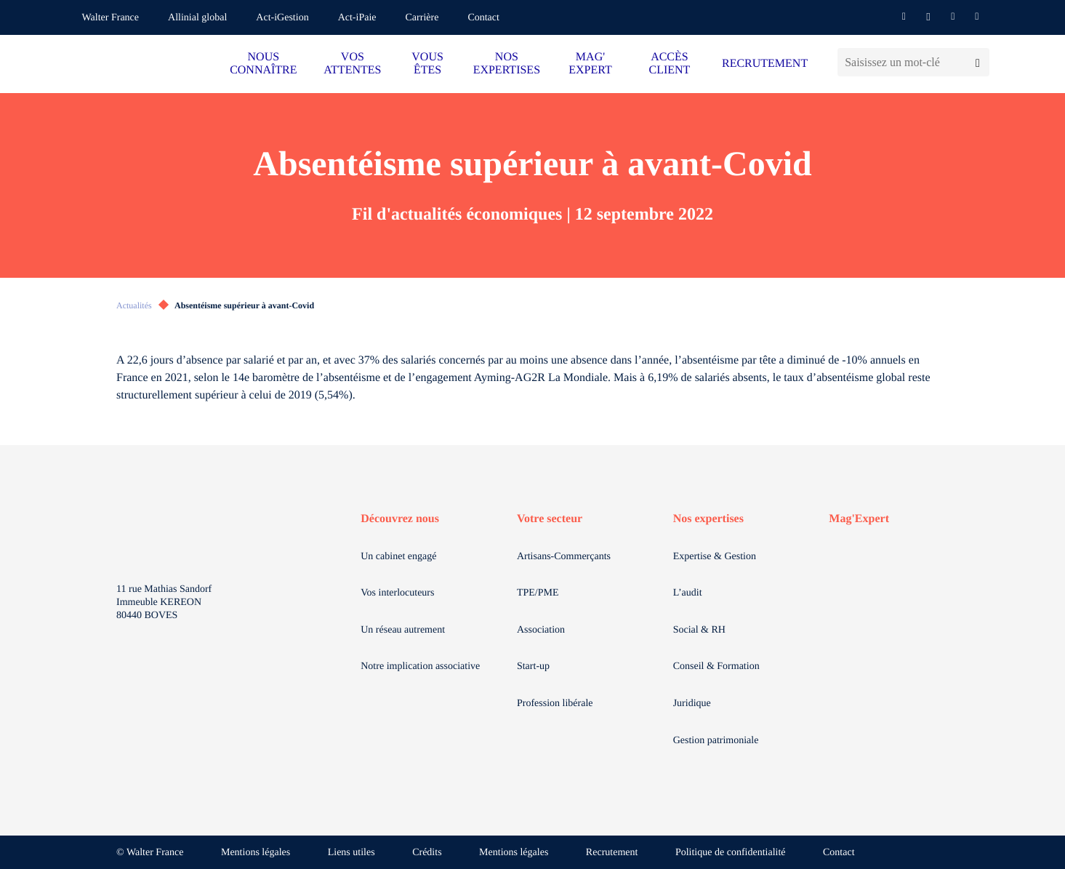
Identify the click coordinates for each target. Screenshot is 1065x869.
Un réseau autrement (403, 630)
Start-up (533, 666)
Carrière (422, 17)
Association (541, 630)
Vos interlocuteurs (397, 593)
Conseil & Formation (716, 666)
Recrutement (612, 852)
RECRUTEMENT (765, 63)
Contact (483, 17)
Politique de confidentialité (730, 852)
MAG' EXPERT (589, 63)
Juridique (692, 703)
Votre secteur (549, 519)
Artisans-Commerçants (564, 556)
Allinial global (197, 17)
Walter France (111, 17)
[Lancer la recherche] (977, 62)
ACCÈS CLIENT (669, 63)
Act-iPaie (357, 17)
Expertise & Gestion (714, 556)
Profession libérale (555, 703)
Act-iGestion (282, 17)
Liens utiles (351, 852)
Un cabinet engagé (398, 556)
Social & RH (699, 630)
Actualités (134, 305)
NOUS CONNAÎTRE (263, 63)
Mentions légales (255, 852)
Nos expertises (708, 519)
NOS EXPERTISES (506, 63)
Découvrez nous (400, 519)
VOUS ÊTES (427, 63)
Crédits (426, 852)
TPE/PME (538, 593)
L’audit (687, 593)
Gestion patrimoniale (716, 740)
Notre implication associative (420, 666)
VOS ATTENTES (352, 63)
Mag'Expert (859, 519)
